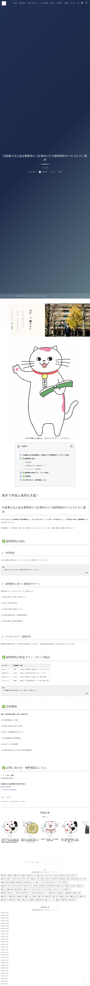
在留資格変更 (19, 889)
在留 (36, 896)
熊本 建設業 (61, 885)
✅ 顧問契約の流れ (29, 458)
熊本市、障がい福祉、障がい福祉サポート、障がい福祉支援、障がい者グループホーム (44, 889)
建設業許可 (5, 899)
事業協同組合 (41, 899)
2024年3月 (3, 978)
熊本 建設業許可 (71, 885)
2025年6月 (3, 939)
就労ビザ (68, 889)
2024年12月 (3, 954)
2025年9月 (3, 931)
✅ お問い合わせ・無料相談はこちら (35, 480)
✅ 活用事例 (27, 476)
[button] (71, 446)
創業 (20, 899)
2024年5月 (3, 973)
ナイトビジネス (50, 899)
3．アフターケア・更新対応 (32, 469)
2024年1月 (3, 983)
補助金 (33, 899)
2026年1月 (3, 920)
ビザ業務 (42, 896)
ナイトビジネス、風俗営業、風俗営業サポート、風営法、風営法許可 (52, 882)
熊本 (24, 875)
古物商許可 (73, 899)
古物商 (59, 899)
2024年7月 (3, 968)
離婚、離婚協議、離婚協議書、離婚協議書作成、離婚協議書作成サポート (18, 882)
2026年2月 (3, 918)
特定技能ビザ (54, 892)
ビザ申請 (56, 896)
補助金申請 (13, 899)
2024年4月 (3, 976)
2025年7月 (3, 936)
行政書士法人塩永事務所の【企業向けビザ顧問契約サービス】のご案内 (46, 455)
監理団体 (49, 896)
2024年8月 (3, 965)
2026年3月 (3, 915)
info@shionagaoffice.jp (9, 789)
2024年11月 (3, 957)
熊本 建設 (28, 896)
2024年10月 (3, 960)
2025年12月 (3, 923)
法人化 (4, 889)
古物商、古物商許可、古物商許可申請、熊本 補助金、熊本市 (16, 878)
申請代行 (62, 892)
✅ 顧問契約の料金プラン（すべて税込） (36, 473)
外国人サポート (32, 875)
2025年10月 (3, 928)
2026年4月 (3, 912)
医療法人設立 (75, 896)
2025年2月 (3, 949)
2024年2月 (3, 981)
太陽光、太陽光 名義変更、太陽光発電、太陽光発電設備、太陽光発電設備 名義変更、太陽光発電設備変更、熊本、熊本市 (59, 878)
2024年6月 (3, 970)
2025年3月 (3, 947)
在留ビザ (81, 885)
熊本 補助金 (78, 892)
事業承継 (66, 899)
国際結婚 (21, 896)
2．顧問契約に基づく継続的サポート (35, 465)
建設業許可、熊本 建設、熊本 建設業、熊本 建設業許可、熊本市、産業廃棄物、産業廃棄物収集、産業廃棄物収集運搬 (29, 885)
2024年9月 (3, 962)
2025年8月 (3, 933)
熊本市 (11, 875)
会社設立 (18, 875)
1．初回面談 (27, 462)
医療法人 (83, 896)
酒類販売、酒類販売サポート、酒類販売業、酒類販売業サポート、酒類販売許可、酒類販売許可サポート (25, 892)
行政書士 (5, 875)
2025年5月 (3, 941)
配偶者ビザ (5, 896)
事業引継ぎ (13, 896)
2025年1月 (3, 952)
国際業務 (69, 892)
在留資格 (11, 889)
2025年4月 (3, 944)
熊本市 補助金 (65, 896)
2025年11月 (3, 926)
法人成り (26, 899)
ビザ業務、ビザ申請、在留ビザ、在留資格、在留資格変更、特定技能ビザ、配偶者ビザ (57, 875)
